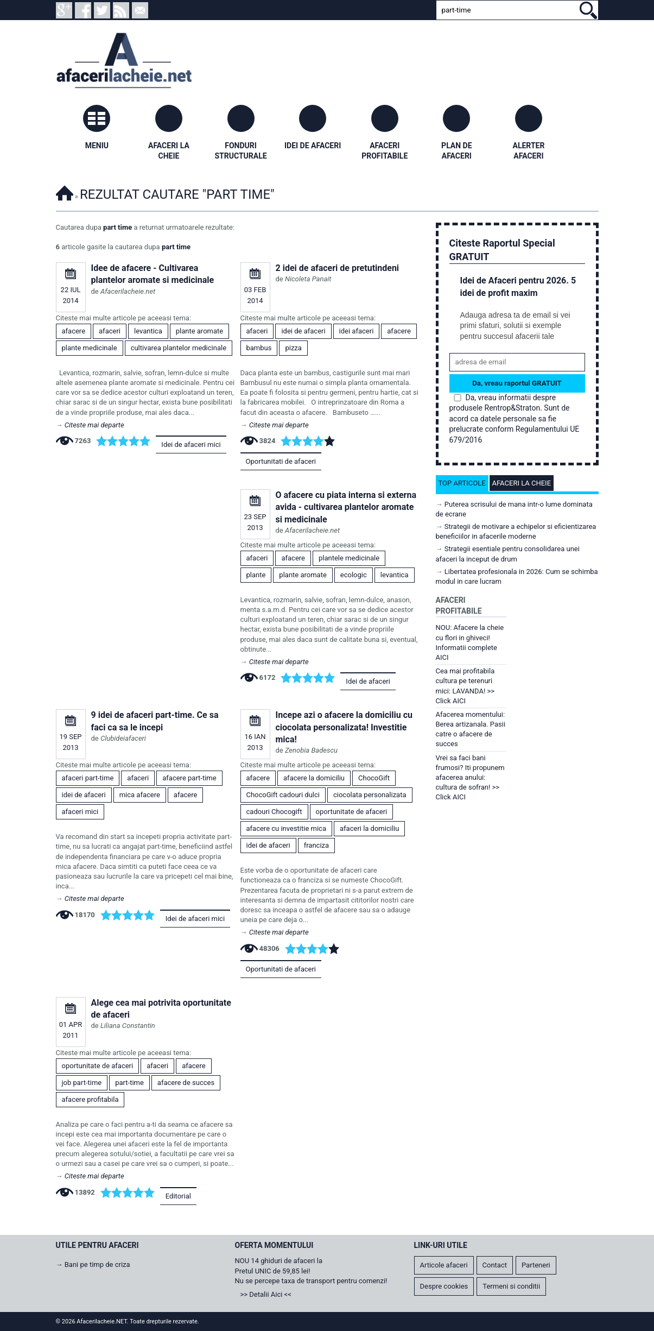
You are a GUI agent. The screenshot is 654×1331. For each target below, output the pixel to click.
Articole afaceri (444, 1265)
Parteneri (536, 1265)
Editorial (178, 1196)
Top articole (462, 483)
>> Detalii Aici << (265, 1294)
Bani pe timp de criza (97, 1264)
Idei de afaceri (368, 681)
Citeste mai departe (94, 425)
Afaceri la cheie (521, 483)
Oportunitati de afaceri (281, 461)
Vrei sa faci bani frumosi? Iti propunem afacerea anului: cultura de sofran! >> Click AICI (470, 778)
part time (117, 227)
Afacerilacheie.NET (64, 191)
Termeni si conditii (511, 1286)
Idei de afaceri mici (190, 444)
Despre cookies (444, 1286)
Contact (494, 1265)
